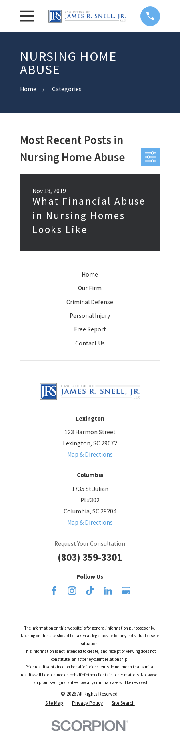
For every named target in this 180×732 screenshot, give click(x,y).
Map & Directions (90, 454)
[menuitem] (54, 703)
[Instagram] (72, 590)
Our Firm (90, 288)
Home (90, 274)
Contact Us (90, 343)
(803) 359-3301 (90, 557)
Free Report (90, 329)
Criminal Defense (89, 302)
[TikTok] (90, 590)
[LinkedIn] (108, 590)
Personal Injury (90, 315)
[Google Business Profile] (126, 590)
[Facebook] (54, 590)
